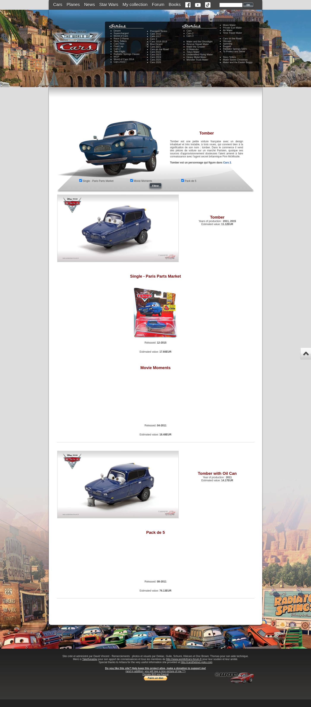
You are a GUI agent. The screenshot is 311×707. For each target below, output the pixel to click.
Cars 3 (153, 39)
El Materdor (193, 49)
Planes (73, 4)
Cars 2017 (155, 36)
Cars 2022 (155, 52)
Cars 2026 (155, 62)
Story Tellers (120, 41)
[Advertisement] (155, 107)
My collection (135, 4)
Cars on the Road (159, 49)
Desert (117, 30)
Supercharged (121, 33)
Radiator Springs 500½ (235, 49)
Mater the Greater (196, 46)
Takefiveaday (89, 659)
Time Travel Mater (232, 33)
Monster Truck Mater (197, 59)
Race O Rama (121, 38)
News (89, 4)
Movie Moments (143, 180)
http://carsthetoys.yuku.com (196, 662)
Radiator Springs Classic (127, 54)
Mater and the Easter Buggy (237, 62)
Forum (158, 4)
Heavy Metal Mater (196, 57)
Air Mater (228, 30)
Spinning (227, 43)
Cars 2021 (155, 46)
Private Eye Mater (232, 27)
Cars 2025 (155, 59)
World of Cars (121, 36)
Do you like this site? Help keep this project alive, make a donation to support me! (155, 668)
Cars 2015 (119, 62)
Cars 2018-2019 (158, 41)
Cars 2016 (155, 33)
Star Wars (108, 4)
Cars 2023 (155, 54)
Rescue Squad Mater (198, 44)
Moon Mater (229, 25)
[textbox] (231, 5)
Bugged (227, 46)
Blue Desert (156, 44)
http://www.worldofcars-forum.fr (184, 659)
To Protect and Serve (234, 51)
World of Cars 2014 (124, 59)
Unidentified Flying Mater (200, 54)
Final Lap (118, 46)
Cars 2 (117, 49)
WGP (116, 56)
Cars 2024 (155, 57)
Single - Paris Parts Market (98, 180)
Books (175, 4)
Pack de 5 (190, 180)
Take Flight (119, 51)
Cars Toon (119, 43)
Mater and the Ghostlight (200, 41)
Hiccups (227, 41)
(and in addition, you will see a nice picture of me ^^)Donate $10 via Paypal (155, 673)
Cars (57, 4)
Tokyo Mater (193, 52)
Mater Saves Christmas (235, 59)
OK (248, 5)
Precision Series (158, 31)
